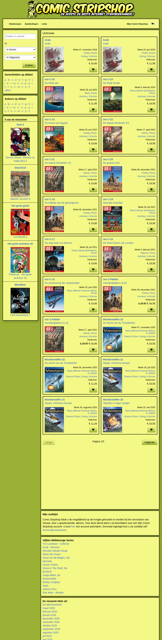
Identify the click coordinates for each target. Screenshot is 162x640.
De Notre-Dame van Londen (118, 242)
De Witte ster (52, 83)
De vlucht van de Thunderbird (119, 322)
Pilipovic (144, 253)
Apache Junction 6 (20, 199)
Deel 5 (20, 124)
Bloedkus (20, 284)
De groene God (111, 162)
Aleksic (144, 133)
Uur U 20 (108, 159)
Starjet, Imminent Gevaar (116, 363)
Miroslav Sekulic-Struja (55, 550)
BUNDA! (47, 571)
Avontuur (83, 96)
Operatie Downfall (112, 202)
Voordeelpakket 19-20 (115, 283)
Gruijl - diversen (51, 547)
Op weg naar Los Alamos (58, 242)
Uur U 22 (108, 119)
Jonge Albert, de (51, 575)
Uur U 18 (108, 199)
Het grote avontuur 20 (20, 243)
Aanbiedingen (31, 24)
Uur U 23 (50, 119)
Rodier (87, 53)
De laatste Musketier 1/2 (58, 162)
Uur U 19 (50, 199)
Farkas (145, 173)
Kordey (86, 133)
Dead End (20, 167)
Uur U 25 (50, 79)
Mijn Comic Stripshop (137, 24)
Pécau (94, 93)
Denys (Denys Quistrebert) (142, 90)
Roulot (94, 53)
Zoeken (29, 65)
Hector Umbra (50, 564)
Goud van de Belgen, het (56, 557)
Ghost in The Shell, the (55, 568)
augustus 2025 (51, 632)
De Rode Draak (111, 83)
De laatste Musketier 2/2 (116, 123)
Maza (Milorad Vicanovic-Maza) (82, 290)
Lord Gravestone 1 (20, 315)
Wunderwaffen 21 (113, 359)
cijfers (8, 90)
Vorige (48, 442)
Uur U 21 (50, 159)
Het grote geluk (20, 205)
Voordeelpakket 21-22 (56, 322)
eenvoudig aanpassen (55, 530)
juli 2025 (47, 636)
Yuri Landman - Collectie (56, 543)
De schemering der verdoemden (62, 283)
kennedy (47, 561)
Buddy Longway (51, 582)
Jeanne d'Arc (50, 589)
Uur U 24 (108, 79)
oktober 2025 (50, 625)
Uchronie (93, 56)
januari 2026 (49, 615)
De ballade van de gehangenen (62, 202)
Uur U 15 (50, 279)
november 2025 (51, 622)
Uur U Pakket (110, 279)
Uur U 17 (50, 239)
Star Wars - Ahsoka (53, 592)
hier (73, 526)
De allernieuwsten (52, 604)
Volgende (150, 442)
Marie (87, 93)
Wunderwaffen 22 (113, 319)
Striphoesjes (15, 24)
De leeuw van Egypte (56, 123)
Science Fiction (131, 336)
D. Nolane (150, 333)
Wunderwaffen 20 (113, 399)
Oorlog (84, 56)
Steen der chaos (51, 554)
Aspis (46, 585)
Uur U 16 (108, 239)
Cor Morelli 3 (20, 237)
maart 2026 (49, 608)
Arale (48, 40)
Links (44, 24)
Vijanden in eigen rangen (116, 403)
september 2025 (51, 629)
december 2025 (51, 618)
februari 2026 (50, 611)
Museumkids (49, 578)
